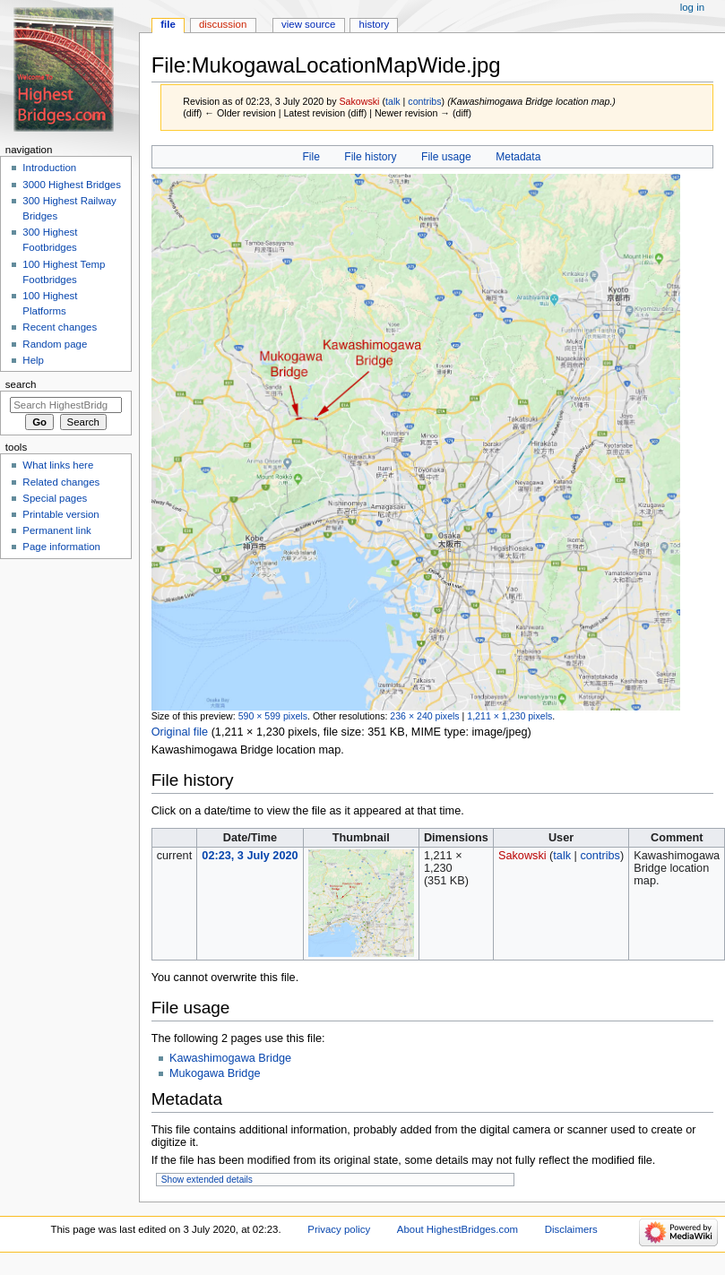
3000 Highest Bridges (71, 184)
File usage (446, 157)
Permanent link (56, 530)
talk (393, 101)
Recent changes (59, 327)
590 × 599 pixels (272, 716)
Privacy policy (338, 1229)
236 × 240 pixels (424, 716)
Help (33, 360)
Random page (54, 344)
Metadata (518, 157)
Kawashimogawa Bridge (230, 1058)
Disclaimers (571, 1229)
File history (370, 157)
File (310, 157)
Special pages (54, 498)
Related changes (60, 482)
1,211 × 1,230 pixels (509, 716)
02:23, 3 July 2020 (250, 855)
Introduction (49, 167)
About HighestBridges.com (457, 1229)
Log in (692, 7)
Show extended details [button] (207, 1180)
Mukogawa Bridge (215, 1073)
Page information (61, 546)
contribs (424, 101)
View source (308, 24)
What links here (57, 465)
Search (21, 384)
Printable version (60, 514)
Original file (179, 732)
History (374, 24)
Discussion (222, 24)
